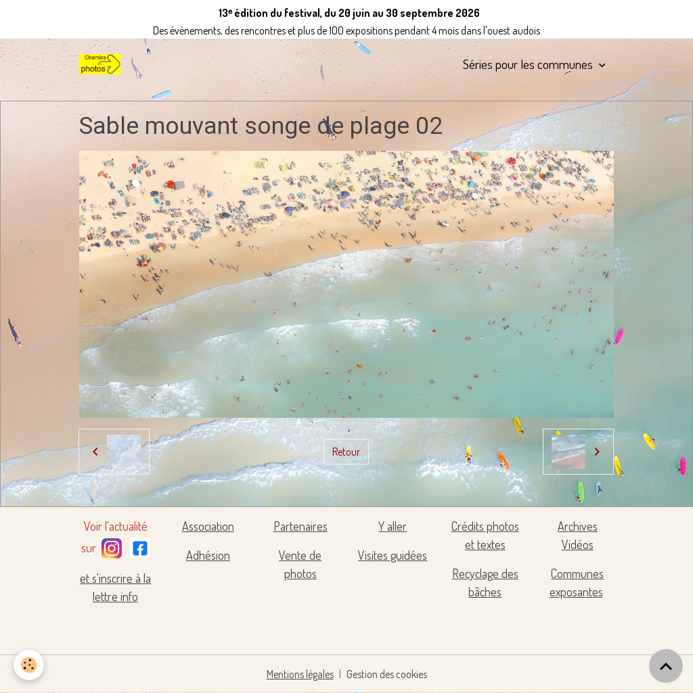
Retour (346, 451)
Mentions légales (300, 674)
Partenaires (300, 526)
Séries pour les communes (529, 63)
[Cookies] (29, 665)
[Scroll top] (666, 666)
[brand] (102, 64)
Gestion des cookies (386, 674)
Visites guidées (392, 555)
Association (208, 526)
